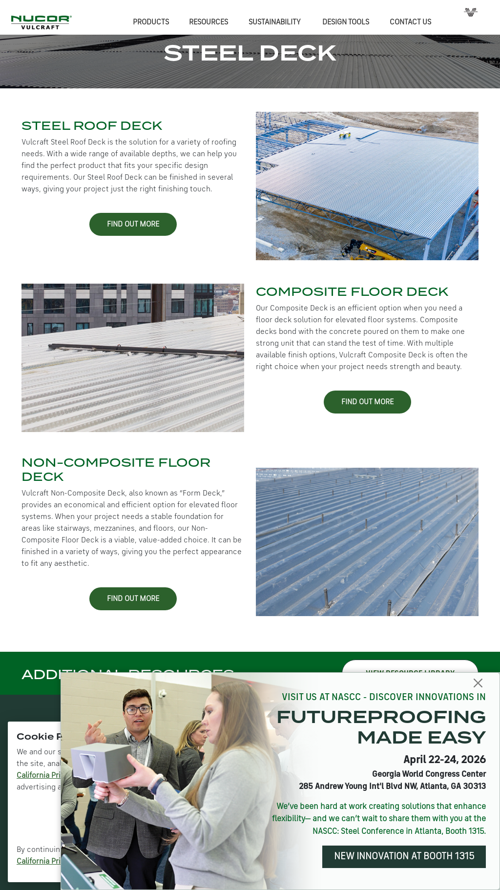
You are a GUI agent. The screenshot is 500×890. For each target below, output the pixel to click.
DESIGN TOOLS (345, 22)
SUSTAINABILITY (275, 22)
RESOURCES (208, 22)
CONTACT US (410, 22)
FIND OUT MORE (133, 224)
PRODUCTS (151, 22)
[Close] (478, 683)
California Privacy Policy (58, 776)
